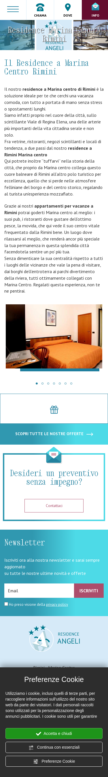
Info (95, 10)
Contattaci (54, 505)
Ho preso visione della (38, 604)
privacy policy (57, 604)
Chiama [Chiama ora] (40, 10)
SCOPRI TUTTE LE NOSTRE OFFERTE (54, 434)
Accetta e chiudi (54, 733)
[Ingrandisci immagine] (54, 337)
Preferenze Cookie (54, 761)
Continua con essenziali (54, 747)
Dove (68, 10)
